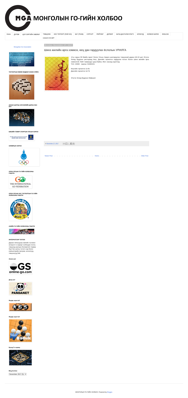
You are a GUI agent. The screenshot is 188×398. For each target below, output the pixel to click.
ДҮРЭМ (16, 34)
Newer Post (49, 156)
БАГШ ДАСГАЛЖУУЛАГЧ (125, 34)
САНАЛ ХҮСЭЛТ (48, 38)
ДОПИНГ (110, 34)
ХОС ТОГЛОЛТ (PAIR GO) (63, 34)
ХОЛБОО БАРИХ (153, 34)
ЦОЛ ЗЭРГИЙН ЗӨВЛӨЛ (31, 34)
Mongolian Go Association (22, 47)
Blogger (109, 392)
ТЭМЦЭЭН (47, 34)
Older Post (144, 156)
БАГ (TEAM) (79, 34)
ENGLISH (165, 34)
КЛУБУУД (140, 34)
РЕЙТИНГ (100, 34)
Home (9, 34)
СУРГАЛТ (90, 34)
